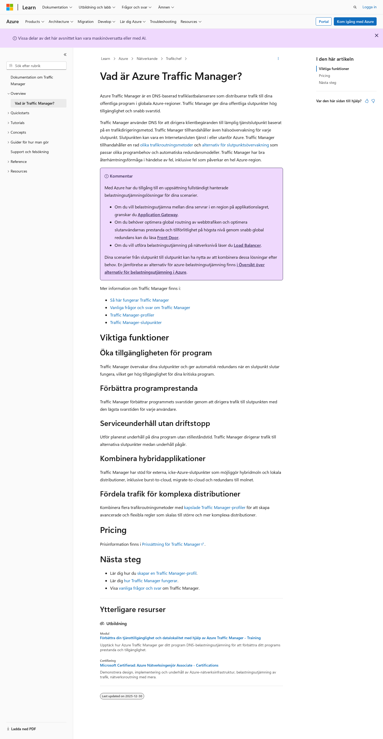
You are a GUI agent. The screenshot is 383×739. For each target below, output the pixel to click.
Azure (123, 58)
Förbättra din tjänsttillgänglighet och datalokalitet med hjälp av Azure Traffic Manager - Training (180, 637)
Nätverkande (147, 58)
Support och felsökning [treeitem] (30, 151)
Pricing (324, 75)
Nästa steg (327, 82)
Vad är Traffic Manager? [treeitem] (34, 103)
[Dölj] (65, 54)
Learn (105, 58)
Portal (324, 21)
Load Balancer (247, 245)
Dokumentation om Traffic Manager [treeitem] (32, 80)
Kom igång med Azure (355, 21)
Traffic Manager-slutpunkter (136, 322)
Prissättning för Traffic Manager (171, 544)
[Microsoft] (9, 7)
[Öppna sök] (355, 7)
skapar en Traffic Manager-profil (167, 573)
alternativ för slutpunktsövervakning (235, 144)
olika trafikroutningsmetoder (166, 144)
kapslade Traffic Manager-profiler (214, 507)
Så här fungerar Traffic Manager (139, 300)
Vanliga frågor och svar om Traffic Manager (150, 307)
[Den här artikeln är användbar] (367, 101)
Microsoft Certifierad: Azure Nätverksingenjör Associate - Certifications (159, 665)
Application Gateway (158, 214)
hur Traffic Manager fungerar (150, 580)
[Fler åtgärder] (278, 59)
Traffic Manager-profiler (132, 315)
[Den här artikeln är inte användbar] (373, 101)
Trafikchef (173, 58)
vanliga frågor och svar (140, 588)
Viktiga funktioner (334, 68)
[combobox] (36, 65)
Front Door (167, 237)
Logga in (370, 6)
